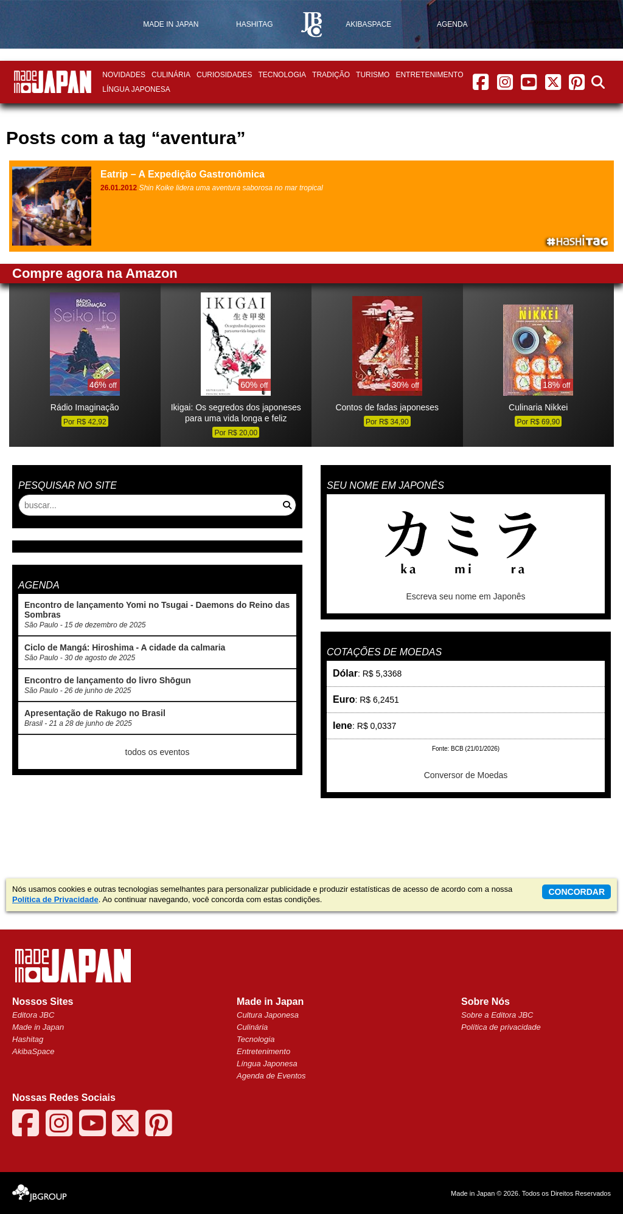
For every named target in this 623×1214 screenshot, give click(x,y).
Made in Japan (38, 1027)
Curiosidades (224, 75)
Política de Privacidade (55, 899)
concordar (576, 892)
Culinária (170, 75)
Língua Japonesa (136, 89)
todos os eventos (157, 752)
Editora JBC (33, 1014)
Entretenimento (429, 75)
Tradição (331, 75)
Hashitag (27, 1039)
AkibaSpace (33, 1051)
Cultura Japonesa (268, 1014)
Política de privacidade (501, 1027)
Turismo (372, 75)
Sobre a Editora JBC (497, 1014)
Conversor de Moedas (466, 775)
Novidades (123, 75)
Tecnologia (282, 75)
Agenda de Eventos (271, 1075)
